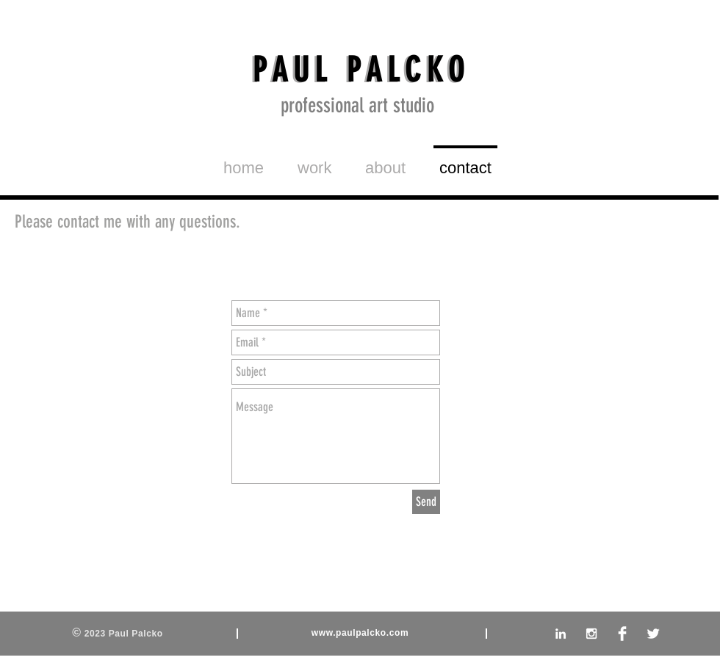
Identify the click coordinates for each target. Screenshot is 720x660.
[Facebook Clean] (622, 633)
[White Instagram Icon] (591, 633)
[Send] (426, 502)
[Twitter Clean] (653, 633)
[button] (314, 161)
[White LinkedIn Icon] (560, 633)
